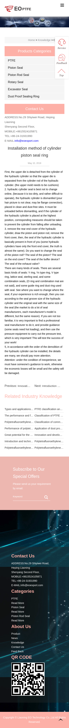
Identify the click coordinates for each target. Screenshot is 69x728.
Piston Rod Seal (18, 74)
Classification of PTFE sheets (49, 415)
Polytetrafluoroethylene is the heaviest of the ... (49, 441)
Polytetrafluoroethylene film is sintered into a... (19, 422)
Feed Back (17, 651)
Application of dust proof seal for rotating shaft (49, 428)
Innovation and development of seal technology (49, 434)
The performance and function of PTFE (19, 415)
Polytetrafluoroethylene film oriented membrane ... (19, 447)
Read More (17, 603)
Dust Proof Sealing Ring (23, 96)
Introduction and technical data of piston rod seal (19, 441)
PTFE (11, 60)
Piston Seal (15, 67)
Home (31, 40)
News (14, 638)
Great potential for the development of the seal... (19, 434)
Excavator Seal (18, 89)
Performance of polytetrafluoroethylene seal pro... (19, 428)
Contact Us (17, 646)
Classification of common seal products (49, 422)
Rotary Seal (15, 82)
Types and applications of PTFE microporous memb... (19, 409)
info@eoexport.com (26, 140)
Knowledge (17, 642)
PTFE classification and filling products (49, 409)
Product (15, 633)
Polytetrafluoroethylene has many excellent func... (49, 447)
